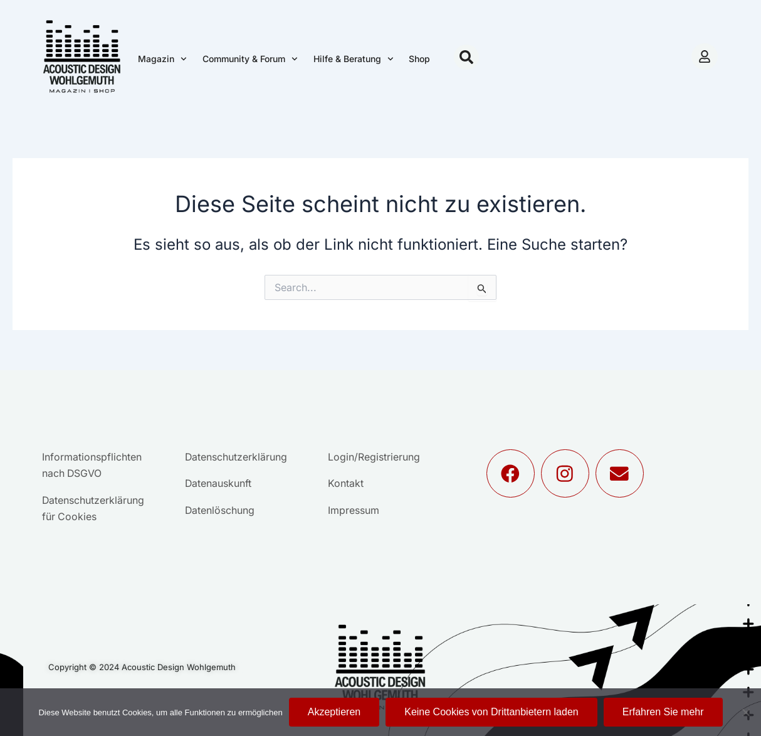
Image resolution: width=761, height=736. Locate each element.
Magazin (162, 59)
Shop (419, 58)
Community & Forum (250, 59)
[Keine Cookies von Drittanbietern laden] (745, 712)
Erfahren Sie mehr (663, 712)
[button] (466, 57)
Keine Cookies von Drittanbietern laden (491, 712)
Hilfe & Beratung (353, 59)
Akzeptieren (334, 712)
